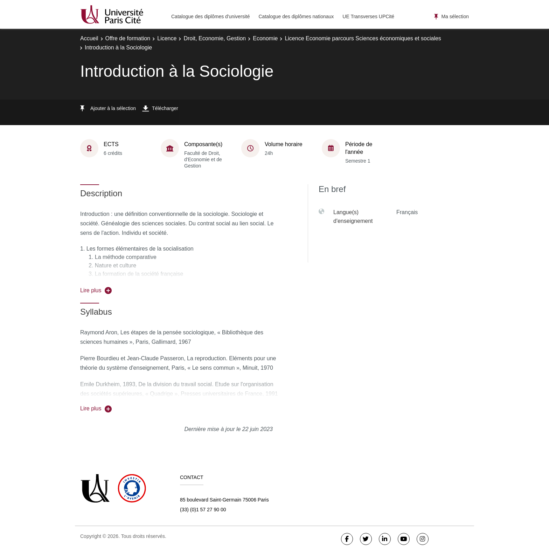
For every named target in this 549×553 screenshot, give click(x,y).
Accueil (89, 38)
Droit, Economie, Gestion (214, 38)
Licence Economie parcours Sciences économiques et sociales (363, 38)
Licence (166, 38)
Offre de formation (128, 38)
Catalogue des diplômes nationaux (296, 16)
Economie (265, 38)
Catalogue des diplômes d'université (210, 16)
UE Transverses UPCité (368, 16)
